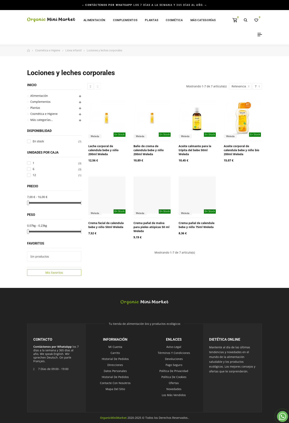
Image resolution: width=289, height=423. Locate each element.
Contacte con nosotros (115, 383)
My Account (258, 34)
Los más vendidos (174, 395)
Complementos (40, 102)
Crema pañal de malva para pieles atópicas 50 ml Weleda (151, 227)
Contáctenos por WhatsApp (52, 347)
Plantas (35, 108)
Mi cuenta (115, 347)
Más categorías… (41, 120)
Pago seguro (174, 365)
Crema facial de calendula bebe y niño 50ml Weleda (106, 225)
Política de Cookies (173, 377)
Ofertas (174, 383)
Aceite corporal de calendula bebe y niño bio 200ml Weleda (241, 150)
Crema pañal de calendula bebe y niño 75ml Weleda (196, 225)
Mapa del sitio (115, 389)
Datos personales (115, 371)
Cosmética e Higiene (44, 114)
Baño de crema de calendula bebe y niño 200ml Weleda (148, 150)
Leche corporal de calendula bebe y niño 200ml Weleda (103, 150)
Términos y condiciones (174, 353)
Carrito (115, 353)
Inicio (32, 85)
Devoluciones (174, 359)
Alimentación (39, 96)
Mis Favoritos (54, 272)
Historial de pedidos (115, 359)
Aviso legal (173, 347)
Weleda (95, 136)
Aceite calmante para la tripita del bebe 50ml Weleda (195, 150)
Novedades (173, 389)
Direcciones (115, 365)
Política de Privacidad (173, 371)
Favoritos (35, 243)
